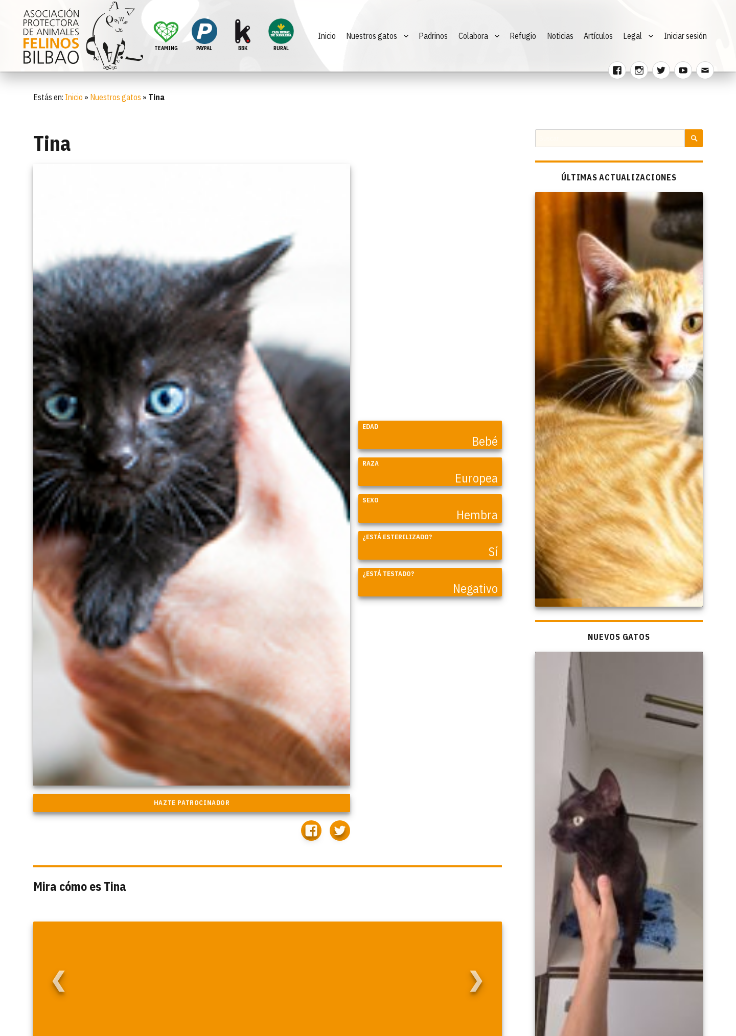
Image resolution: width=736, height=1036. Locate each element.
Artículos (598, 36)
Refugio (523, 36)
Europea (476, 478)
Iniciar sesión (685, 36)
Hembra (477, 515)
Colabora (473, 36)
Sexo (370, 500)
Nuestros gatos (371, 36)
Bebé (485, 441)
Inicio (327, 36)
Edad (370, 426)
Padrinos (433, 36)
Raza (370, 463)
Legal (632, 36)
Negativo (475, 588)
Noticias (560, 36)
